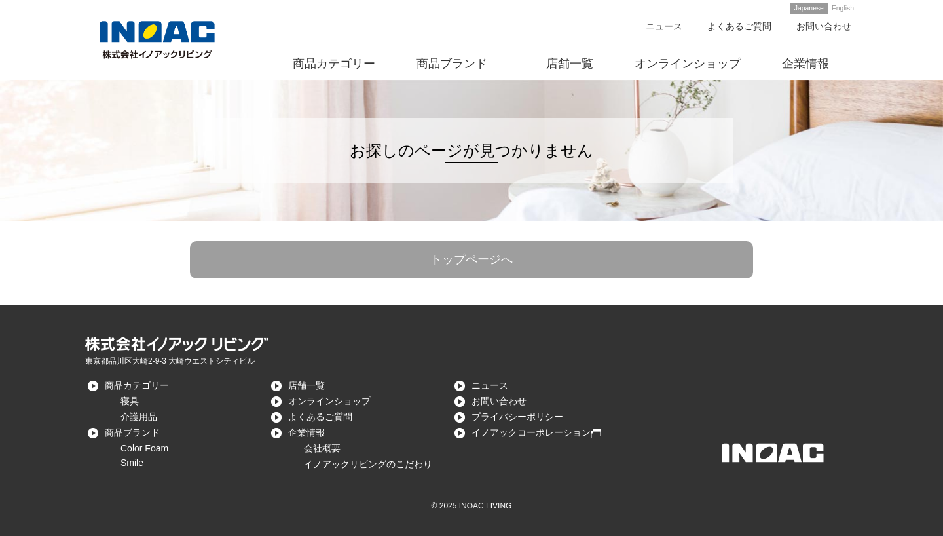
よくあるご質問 (739, 26)
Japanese (809, 8)
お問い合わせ (823, 26)
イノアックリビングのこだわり (368, 464)
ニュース (664, 26)
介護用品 (138, 417)
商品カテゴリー (137, 385)
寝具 (129, 401)
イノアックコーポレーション (531, 432)
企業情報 (306, 432)
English (843, 8)
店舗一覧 (306, 385)
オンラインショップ (329, 401)
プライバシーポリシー (517, 417)
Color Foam (144, 448)
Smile (131, 462)
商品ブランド (132, 432)
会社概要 (322, 448)
